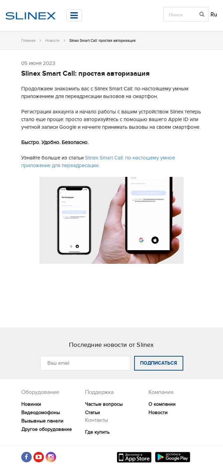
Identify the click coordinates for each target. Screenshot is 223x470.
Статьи (92, 413)
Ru (213, 14)
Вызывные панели (42, 421)
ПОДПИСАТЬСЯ (158, 363)
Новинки (31, 404)
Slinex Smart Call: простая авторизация (85, 73)
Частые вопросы (104, 404)
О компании (162, 404)
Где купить (97, 432)
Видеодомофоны (40, 413)
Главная (28, 40)
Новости (52, 40)
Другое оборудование (46, 429)
